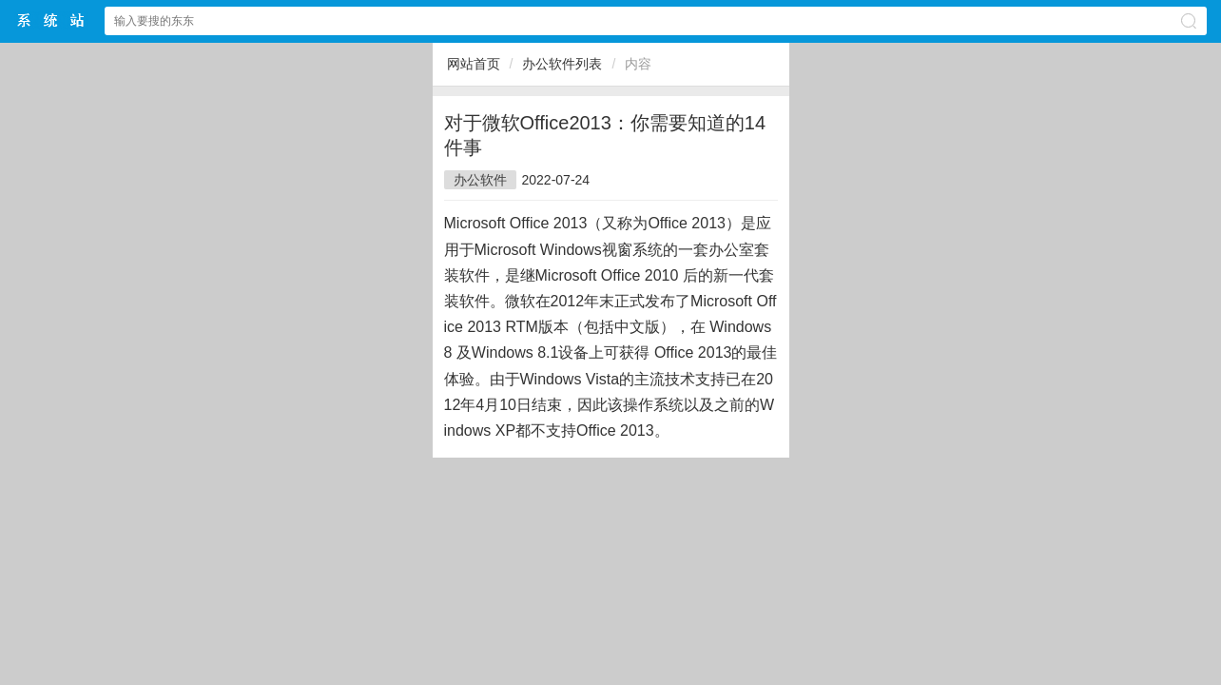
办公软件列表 (562, 63)
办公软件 (480, 179)
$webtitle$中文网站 (51, 20)
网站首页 (473, 63)
